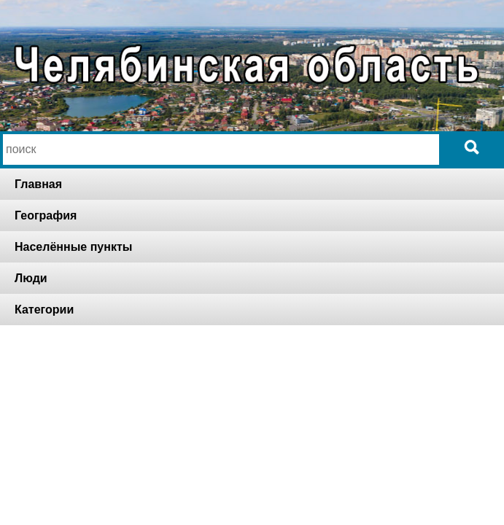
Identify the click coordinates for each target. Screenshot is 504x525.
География (46, 215)
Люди (31, 278)
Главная (38, 184)
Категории (44, 309)
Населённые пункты (73, 247)
